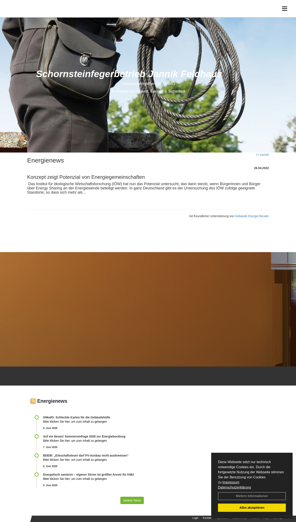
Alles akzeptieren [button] (251, 507)
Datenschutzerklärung (234, 487)
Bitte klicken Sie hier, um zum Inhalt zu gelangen (75, 421)
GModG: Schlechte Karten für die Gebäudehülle (76, 417)
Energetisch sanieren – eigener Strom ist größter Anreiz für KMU (88, 474)
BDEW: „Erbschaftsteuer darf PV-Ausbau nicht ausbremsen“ (86, 455)
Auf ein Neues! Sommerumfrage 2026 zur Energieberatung (84, 436)
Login (195, 517)
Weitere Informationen (252, 496)
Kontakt (207, 517)
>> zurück (262, 154)
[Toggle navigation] (285, 12)
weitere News (132, 500)
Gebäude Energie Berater (252, 216)
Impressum (230, 482)
